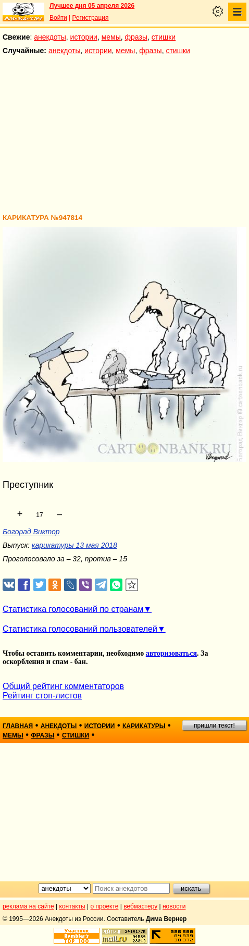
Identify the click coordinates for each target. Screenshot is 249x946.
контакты (72, 906)
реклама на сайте (28, 906)
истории (83, 37)
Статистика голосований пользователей (80, 628)
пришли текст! (214, 725)
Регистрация (90, 17)
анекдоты (50, 37)
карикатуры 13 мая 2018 (74, 545)
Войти (58, 17)
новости (174, 906)
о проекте (105, 906)
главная (18, 726)
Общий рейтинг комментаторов (63, 686)
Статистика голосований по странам (73, 609)
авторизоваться (171, 653)
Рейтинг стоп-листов (42, 695)
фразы (136, 37)
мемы (111, 37)
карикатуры (144, 726)
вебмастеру (140, 906)
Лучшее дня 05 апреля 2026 (91, 5)
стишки (164, 37)
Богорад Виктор (31, 531)
